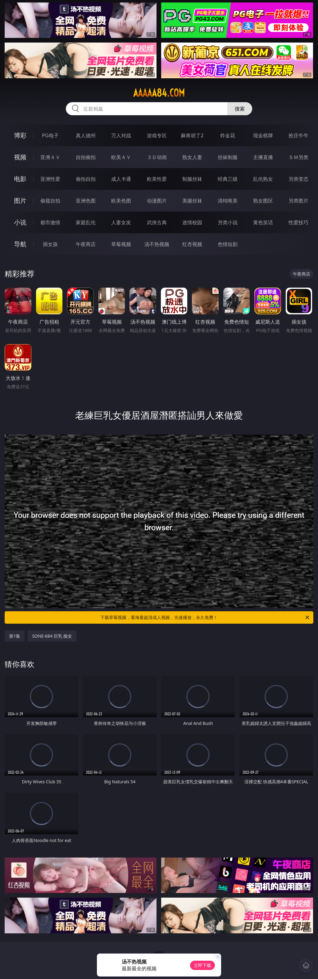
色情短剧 (228, 244)
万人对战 (121, 135)
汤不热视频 (156, 244)
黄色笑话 (263, 222)
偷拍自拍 (86, 178)
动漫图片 (157, 200)
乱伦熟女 (263, 178)
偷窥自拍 (50, 200)
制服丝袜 (192, 178)
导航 (20, 244)
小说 (20, 222)
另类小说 (228, 222)
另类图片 (298, 200)
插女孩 (50, 244)
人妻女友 (121, 222)
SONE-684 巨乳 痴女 (52, 636)
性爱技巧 (298, 222)
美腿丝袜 (192, 200)
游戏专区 (157, 135)
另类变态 (298, 178)
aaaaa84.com (159, 93)
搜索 (240, 108)
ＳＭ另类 (298, 157)
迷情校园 (192, 222)
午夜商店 (86, 244)
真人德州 (86, 135)
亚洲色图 (86, 200)
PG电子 (50, 135)
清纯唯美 (228, 200)
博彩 (20, 135)
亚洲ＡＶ (50, 157)
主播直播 (263, 157)
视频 (20, 157)
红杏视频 (192, 244)
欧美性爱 (157, 178)
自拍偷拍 (86, 157)
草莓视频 (121, 244)
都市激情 (50, 222)
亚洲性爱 (50, 178)
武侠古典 (157, 222)
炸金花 (227, 135)
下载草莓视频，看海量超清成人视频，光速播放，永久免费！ (205, 617)
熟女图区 (263, 200)
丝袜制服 (228, 157)
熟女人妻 (192, 157)
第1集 (14, 636)
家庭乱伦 (86, 222)
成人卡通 (121, 178)
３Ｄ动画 (157, 157)
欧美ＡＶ (121, 157)
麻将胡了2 (192, 135)
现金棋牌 (263, 135)
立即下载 (202, 965)
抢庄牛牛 (298, 135)
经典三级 (228, 178)
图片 (20, 200)
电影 (20, 179)
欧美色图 (121, 200)
